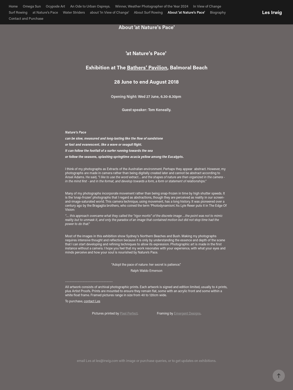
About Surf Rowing (148, 12)
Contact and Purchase (26, 18)
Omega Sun (32, 6)
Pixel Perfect (129, 313)
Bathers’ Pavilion (147, 67)
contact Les (92, 301)
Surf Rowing (18, 12)
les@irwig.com (107, 360)
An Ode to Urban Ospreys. (90, 6)
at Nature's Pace (45, 12)
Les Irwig (272, 12)
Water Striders (74, 12)
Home (13, 6)
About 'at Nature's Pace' (186, 12)
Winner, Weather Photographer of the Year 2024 (151, 6)
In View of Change (207, 6)
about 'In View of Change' (109, 12)
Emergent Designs (187, 313)
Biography (218, 12)
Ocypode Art (55, 6)
